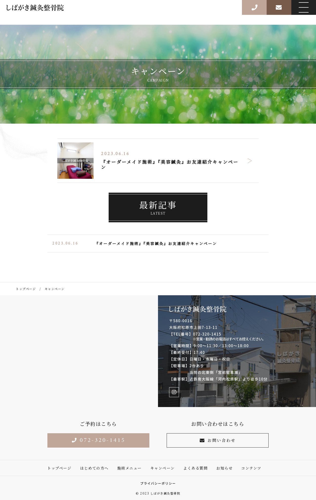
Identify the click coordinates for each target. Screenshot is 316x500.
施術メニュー (129, 468)
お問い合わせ (218, 440)
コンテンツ (251, 468)
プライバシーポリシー (158, 483)
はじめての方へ (94, 468)
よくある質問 (195, 468)
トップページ (59, 468)
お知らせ (224, 468)
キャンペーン (162, 468)
